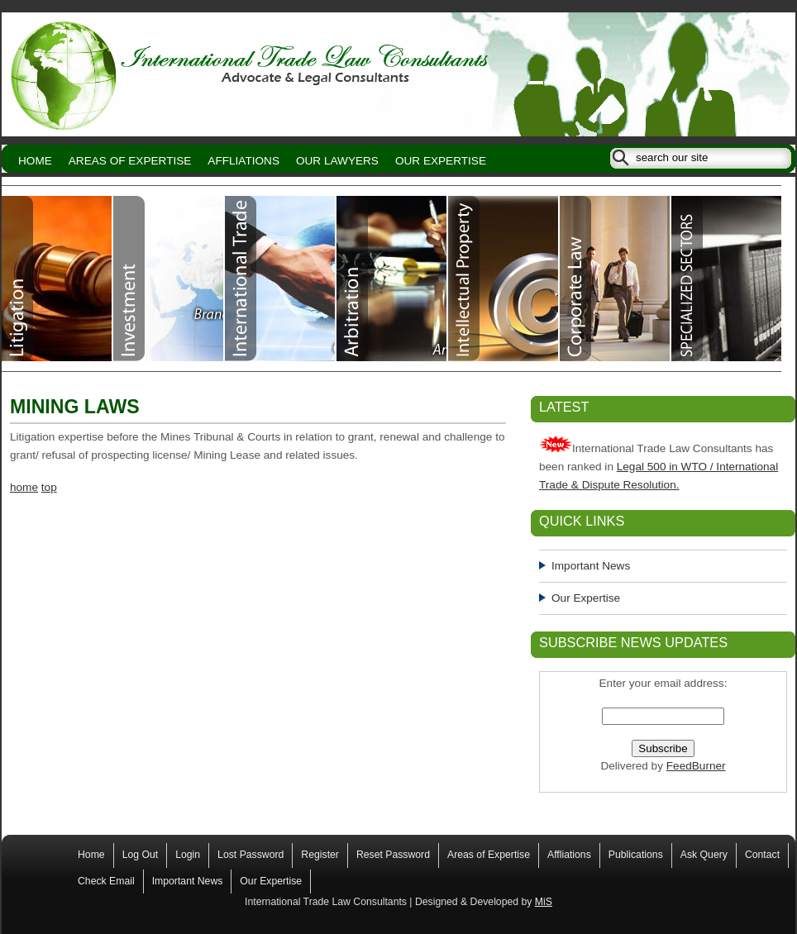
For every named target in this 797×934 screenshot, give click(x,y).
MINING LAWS (75, 406)
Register (320, 854)
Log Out (140, 854)
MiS (543, 902)
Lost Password (250, 854)
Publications (635, 854)
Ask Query (704, 854)
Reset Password (393, 854)
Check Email (106, 881)
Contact (762, 854)
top (49, 487)
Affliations (243, 161)
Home (35, 161)
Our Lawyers (337, 161)
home (24, 487)
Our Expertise (440, 161)
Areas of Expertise (130, 161)
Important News (590, 566)
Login (187, 854)
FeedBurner (696, 766)
